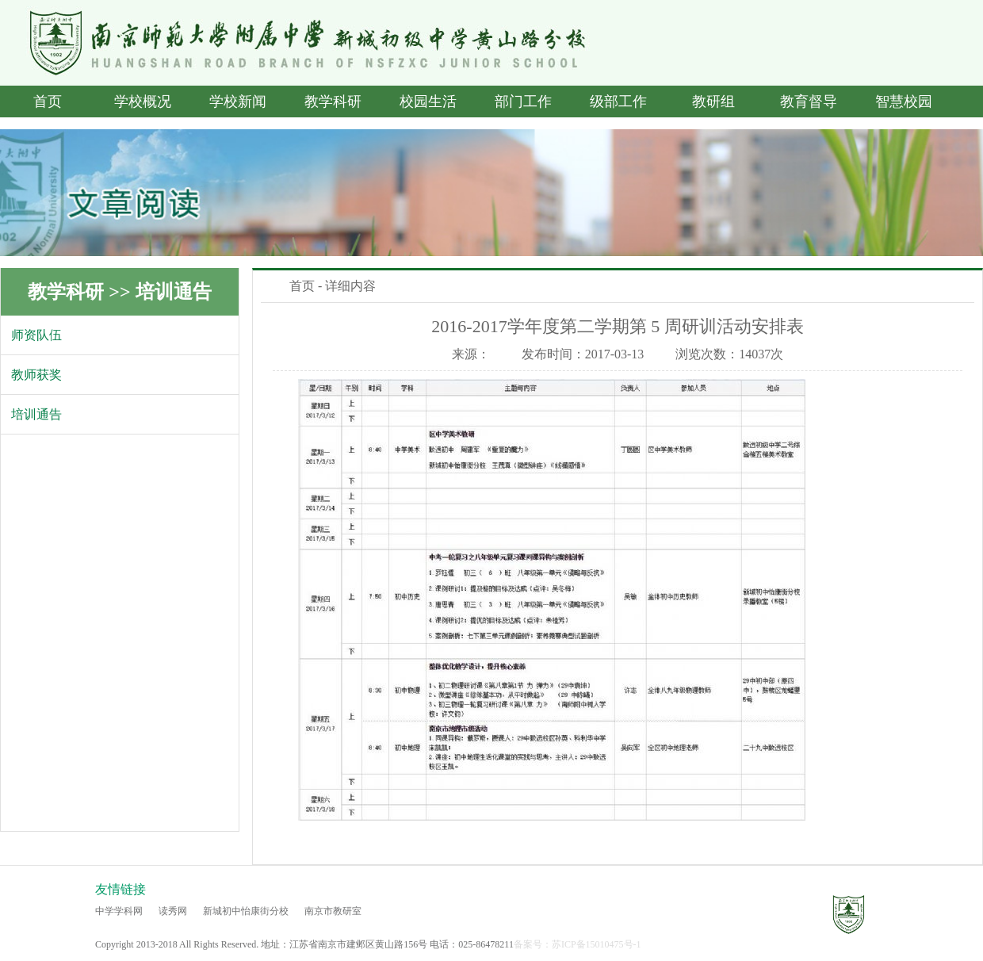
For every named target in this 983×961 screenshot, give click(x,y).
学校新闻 (237, 101)
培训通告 (174, 291)
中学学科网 (119, 911)
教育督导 (808, 101)
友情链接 (120, 889)
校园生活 (428, 101)
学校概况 (142, 101)
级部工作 (618, 101)
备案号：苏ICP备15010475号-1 (577, 944)
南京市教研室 (332, 911)
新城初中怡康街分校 (246, 911)
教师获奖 (36, 374)
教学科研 (332, 101)
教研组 (713, 101)
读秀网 (173, 911)
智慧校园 (903, 101)
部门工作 (523, 101)
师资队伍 (36, 335)
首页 (47, 101)
